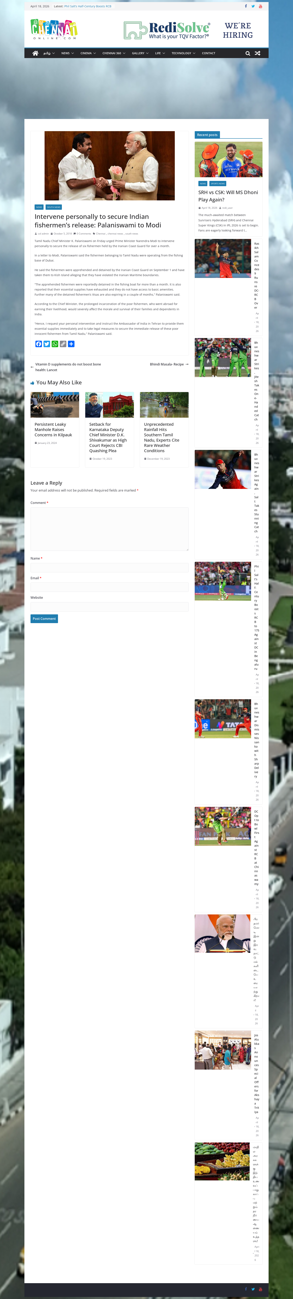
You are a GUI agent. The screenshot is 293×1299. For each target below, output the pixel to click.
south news (131, 233)
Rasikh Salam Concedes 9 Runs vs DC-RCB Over (256, 275)
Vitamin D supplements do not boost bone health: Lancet (66, 367)
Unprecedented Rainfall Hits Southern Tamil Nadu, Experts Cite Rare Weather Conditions (161, 437)
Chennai (100, 233)
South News (53, 207)
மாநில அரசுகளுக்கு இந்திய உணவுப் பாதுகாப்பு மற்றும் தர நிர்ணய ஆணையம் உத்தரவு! (256, 1194)
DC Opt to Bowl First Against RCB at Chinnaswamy (256, 847)
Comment (39, 502)
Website (37, 597)
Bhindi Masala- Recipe (169, 364)
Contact (208, 53)
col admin (43, 233)
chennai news (115, 233)
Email (36, 578)
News (65, 53)
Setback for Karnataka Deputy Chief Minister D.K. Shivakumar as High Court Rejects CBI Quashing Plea (108, 437)
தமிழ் (47, 53)
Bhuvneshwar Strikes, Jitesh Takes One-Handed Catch (256, 381)
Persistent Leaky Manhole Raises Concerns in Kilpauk (53, 429)
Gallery (138, 53)
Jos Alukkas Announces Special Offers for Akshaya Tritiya (256, 1073)
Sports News (218, 183)
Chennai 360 (112, 53)
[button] (52, 53)
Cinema (86, 53)
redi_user (227, 208)
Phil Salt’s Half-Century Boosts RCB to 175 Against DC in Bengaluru (87, 8)
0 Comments (82, 233)
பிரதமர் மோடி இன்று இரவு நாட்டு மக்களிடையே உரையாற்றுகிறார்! (256, 959)
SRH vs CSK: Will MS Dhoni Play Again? (228, 196)
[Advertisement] (146, 88)
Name (37, 558)
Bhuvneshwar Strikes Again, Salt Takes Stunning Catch (256, 493)
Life (158, 53)
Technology (181, 53)
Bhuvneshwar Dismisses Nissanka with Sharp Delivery (256, 740)
